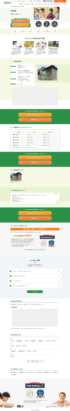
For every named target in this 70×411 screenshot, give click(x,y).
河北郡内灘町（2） (34, 340)
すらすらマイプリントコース (31, 372)
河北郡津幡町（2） (41, 340)
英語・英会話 (21, 76)
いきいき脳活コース (55, 372)
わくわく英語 (28, 80)
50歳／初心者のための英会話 (24, 79)
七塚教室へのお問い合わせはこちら (35, 114)
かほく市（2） (48, 340)
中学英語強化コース (22, 372)
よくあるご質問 (19, 1)
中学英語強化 (28, 76)
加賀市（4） (13, 340)
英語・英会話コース (14, 372)
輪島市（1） (13, 356)
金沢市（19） (27, 340)
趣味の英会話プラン (47, 372)
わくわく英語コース (14, 374)
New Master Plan (39, 372)
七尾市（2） (13, 345)
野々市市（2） (19, 345)
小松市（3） (54, 340)
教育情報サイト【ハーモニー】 (26, 1)
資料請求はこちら (35, 119)
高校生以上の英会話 (22, 78)
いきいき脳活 (21, 80)
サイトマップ (14, 1)
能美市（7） (25, 345)
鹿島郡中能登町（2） (20, 340)
